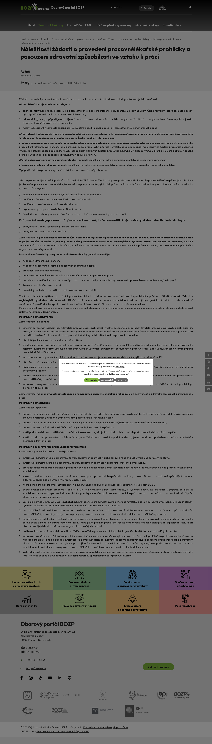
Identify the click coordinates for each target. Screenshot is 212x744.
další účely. (120, 366)
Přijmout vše (90, 380)
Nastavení (122, 380)
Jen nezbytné (107, 380)
